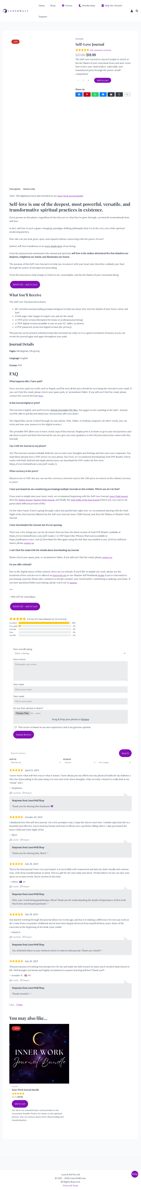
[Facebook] (79, 95)
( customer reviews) (101, 50)
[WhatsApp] (95, 95)
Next (20, 1010)
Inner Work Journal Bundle (71, 196)
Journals (79, 38)
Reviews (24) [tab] (30, 189)
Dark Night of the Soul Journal (89, 500)
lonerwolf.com (60, 576)
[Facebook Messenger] (103, 95)
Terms (75, 1185)
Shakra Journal (26, 500)
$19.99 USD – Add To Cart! (26, 285)
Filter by (66, 765)
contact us (29, 543)
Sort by (12, 765)
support (74, 583)
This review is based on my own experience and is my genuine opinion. (54, 732)
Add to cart (103, 80)
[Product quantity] (83, 80)
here (41, 396)
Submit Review (23, 739)
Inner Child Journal (119, 497)
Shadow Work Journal (46, 500)
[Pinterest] (87, 95)
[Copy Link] (119, 95)
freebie (102, 576)
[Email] (111, 95)
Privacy (66, 1185)
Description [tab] (15, 189)
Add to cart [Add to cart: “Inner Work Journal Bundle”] (20, 1111)
